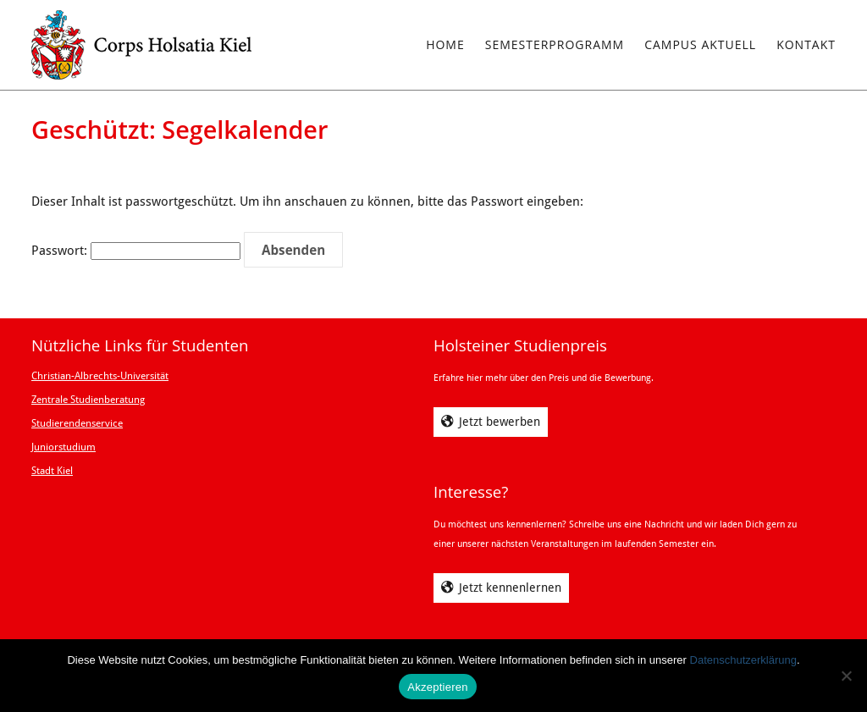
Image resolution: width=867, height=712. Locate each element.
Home (445, 44)
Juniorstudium (63, 447)
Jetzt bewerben (499, 421)
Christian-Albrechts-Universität (99, 376)
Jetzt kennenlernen (510, 587)
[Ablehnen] (845, 675)
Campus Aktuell (700, 44)
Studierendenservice (77, 423)
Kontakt (806, 44)
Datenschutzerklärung (743, 660)
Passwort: (135, 250)
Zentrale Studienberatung (88, 400)
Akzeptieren (437, 687)
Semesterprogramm (554, 44)
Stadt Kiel (52, 471)
